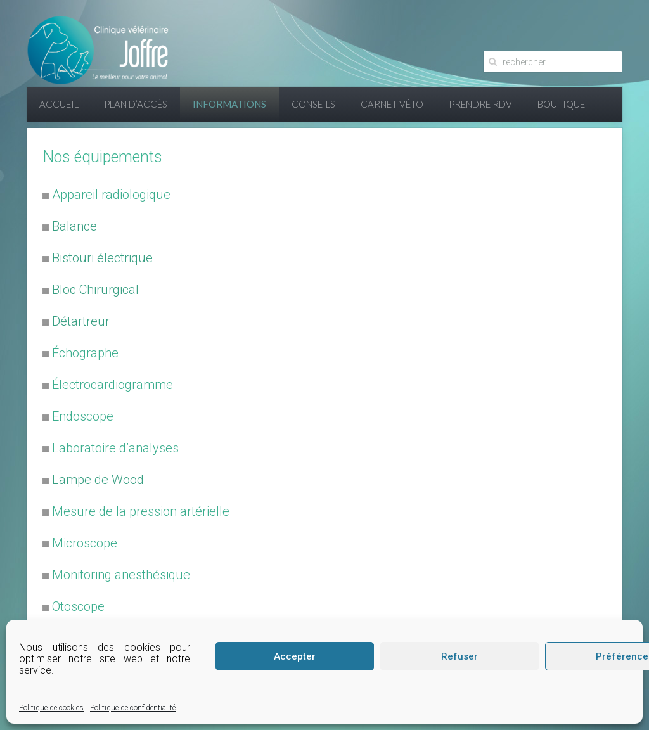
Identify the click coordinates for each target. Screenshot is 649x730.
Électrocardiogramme (112, 384)
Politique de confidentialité (133, 707)
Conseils (313, 104)
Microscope (84, 543)
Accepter (295, 656)
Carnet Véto (392, 104)
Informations (229, 104)
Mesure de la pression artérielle (140, 511)
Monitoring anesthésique (121, 574)
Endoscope (82, 416)
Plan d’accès (135, 104)
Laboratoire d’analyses (115, 448)
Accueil (59, 104)
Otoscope (78, 606)
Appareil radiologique (111, 194)
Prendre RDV (480, 104)
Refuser (459, 656)
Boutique (561, 104)
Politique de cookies (51, 707)
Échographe (85, 353)
